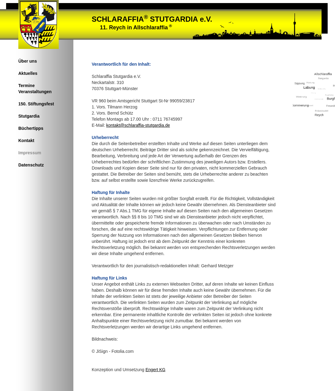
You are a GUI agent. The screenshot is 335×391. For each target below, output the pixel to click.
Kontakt (26, 140)
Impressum (29, 152)
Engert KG (155, 369)
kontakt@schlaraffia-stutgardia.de (138, 125)
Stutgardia (28, 116)
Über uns (27, 61)
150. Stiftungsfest (36, 103)
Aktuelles (27, 73)
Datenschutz (31, 165)
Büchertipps (30, 128)
